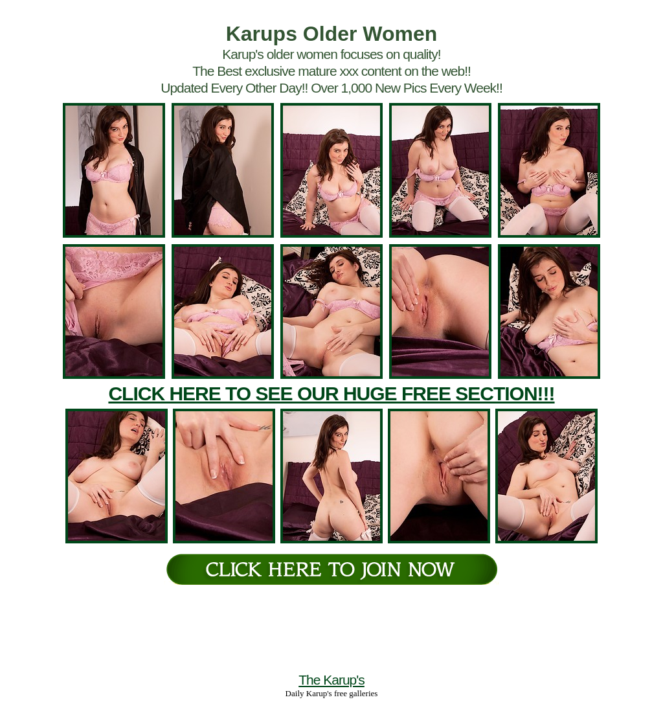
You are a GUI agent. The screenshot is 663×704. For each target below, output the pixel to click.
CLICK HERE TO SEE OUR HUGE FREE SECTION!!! (331, 393)
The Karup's (331, 679)
